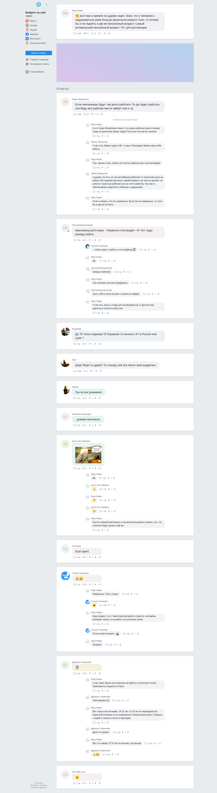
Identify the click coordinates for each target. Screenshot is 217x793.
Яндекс (31, 29)
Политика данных (39, 787)
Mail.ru (31, 21)
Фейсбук (31, 34)
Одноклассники (35, 43)
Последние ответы (37, 64)
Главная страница (36, 59)
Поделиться (109, 33)
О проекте (38, 783)
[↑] (99, 33)
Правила (34, 785)
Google (31, 25)
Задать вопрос (38, 53)
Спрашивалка (34, 71)
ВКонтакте (33, 38)
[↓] (104, 33)
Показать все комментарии (125, 120)
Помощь (43, 785)
